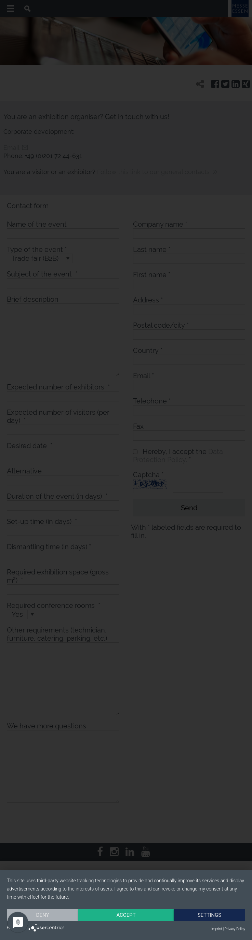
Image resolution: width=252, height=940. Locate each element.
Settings (210, 915)
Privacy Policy (235, 929)
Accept (125, 915)
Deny (42, 915)
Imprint (216, 929)
